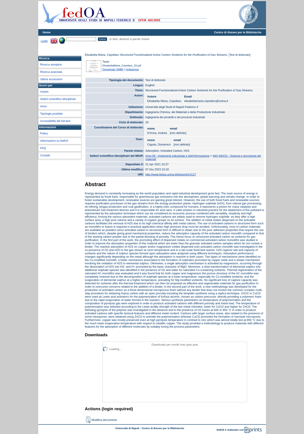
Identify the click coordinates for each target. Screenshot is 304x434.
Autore (44, 91)
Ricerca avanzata (51, 72)
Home (47, 32)
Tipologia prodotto (51, 113)
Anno (43, 106)
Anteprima (132, 69)
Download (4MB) (113, 69)
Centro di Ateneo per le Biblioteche (238, 32)
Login (44, 41)
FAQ (43, 148)
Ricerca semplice (51, 64)
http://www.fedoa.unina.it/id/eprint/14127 (170, 174)
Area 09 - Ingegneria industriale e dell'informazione (177, 155)
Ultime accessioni (51, 79)
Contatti (45, 155)
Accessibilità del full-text (55, 121)
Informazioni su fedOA (54, 140)
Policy (44, 133)
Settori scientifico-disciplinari (58, 99)
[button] (88, 419)
